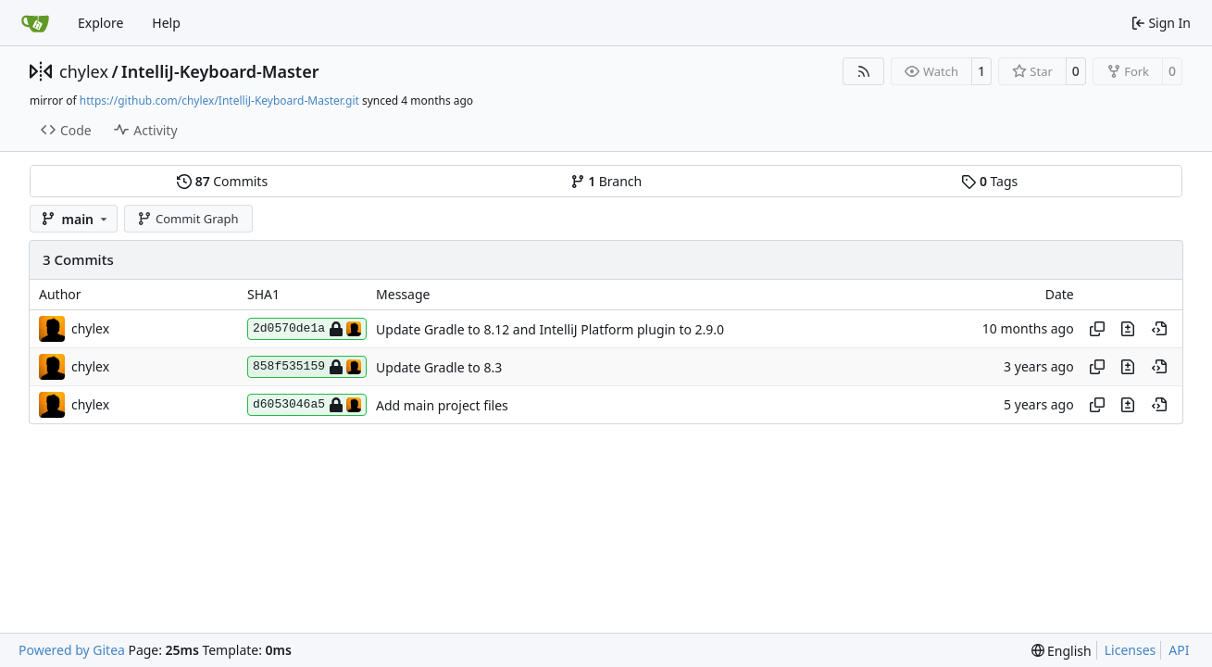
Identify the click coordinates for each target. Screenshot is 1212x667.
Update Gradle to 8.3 (439, 367)
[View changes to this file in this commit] (1128, 329)
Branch (606, 181)
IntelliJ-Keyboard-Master (220, 71)
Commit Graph (187, 218)
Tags (989, 181)
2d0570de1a (307, 329)
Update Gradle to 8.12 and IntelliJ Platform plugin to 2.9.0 (550, 329)
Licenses (1130, 650)
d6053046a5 (307, 405)
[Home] (35, 23)
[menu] (1061, 651)
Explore (100, 22)
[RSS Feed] (864, 71)
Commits (222, 181)
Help (166, 22)
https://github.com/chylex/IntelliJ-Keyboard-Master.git (219, 100)
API (1178, 650)
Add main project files (442, 405)
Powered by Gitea (72, 650)
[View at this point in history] (1159, 329)
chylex (83, 71)
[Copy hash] (1097, 329)
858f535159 (307, 367)
